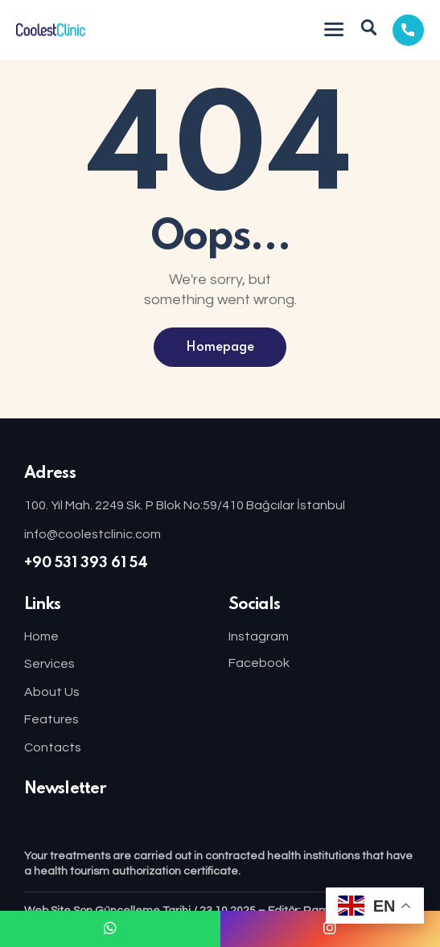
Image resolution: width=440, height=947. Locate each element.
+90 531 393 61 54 (86, 563)
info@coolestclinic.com (92, 534)
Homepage (220, 347)
